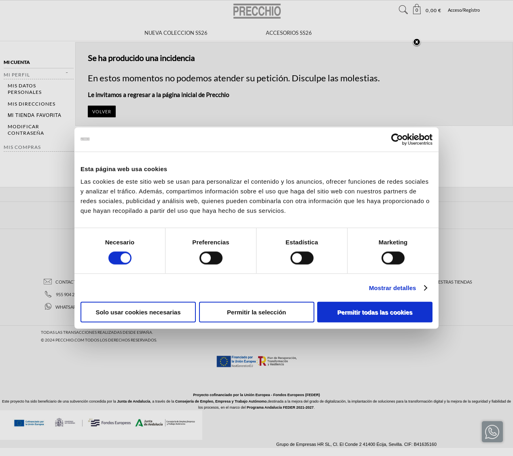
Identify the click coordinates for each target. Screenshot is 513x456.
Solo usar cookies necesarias (137, 312)
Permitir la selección (256, 312)
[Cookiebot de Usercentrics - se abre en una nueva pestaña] (397, 139)
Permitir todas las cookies (375, 312)
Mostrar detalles (392, 287)
